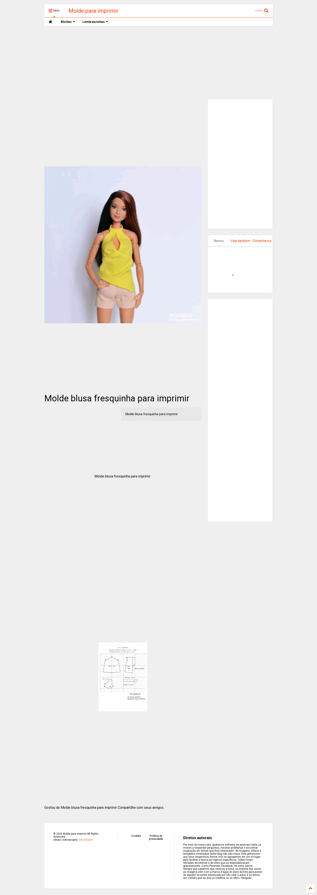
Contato (136, 835)
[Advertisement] (158, 63)
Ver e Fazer (85, 839)
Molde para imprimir (93, 11)
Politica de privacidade (156, 837)
